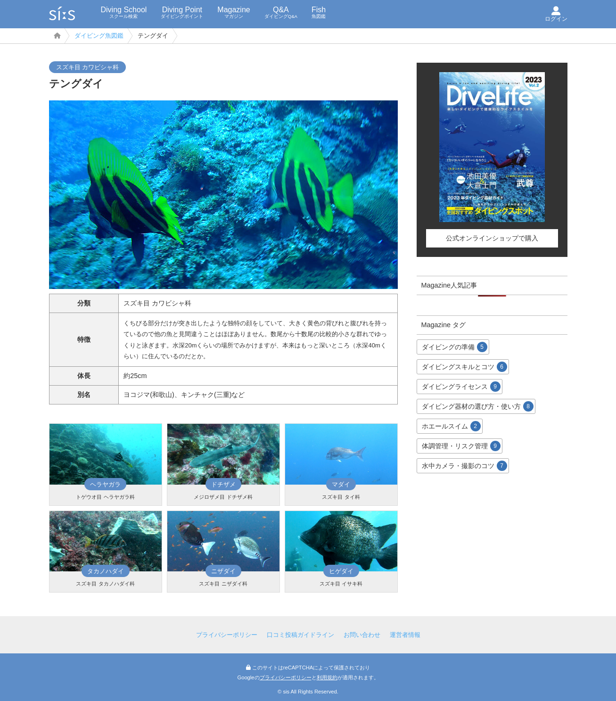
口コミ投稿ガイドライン (300, 634)
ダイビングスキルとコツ (464, 367)
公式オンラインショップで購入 (492, 238)
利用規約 (327, 677)
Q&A (280, 12)
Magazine (233, 12)
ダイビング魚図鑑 (98, 35)
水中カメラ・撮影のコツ (464, 466)
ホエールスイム (451, 426)
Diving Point (182, 12)
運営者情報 (405, 634)
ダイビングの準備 (454, 347)
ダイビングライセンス (461, 386)
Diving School (124, 12)
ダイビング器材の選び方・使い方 (478, 406)
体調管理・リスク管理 (461, 446)
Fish (319, 12)
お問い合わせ (362, 634)
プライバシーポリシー (226, 634)
